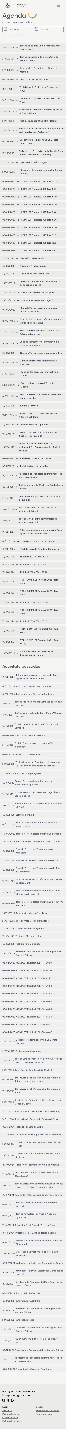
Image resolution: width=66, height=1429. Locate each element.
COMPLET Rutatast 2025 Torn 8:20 (39, 197)
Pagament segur (44, 1414)
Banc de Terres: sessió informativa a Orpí (41, 353)
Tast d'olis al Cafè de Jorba (34, 79)
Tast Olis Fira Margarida (32, 258)
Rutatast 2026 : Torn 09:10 (33, 621)
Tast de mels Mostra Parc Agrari (37, 293)
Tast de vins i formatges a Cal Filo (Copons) (37, 1165)
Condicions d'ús (10, 1418)
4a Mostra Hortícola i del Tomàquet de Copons (39, 1263)
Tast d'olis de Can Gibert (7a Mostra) (38, 121)
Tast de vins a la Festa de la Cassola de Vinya (38, 1111)
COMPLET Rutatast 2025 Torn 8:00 (39, 181)
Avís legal (7, 1410)
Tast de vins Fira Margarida (34, 274)
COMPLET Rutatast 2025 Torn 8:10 (38, 189)
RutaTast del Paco (25, 1320)
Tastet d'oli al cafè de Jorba (34, 466)
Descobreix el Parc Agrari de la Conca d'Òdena (39, 1350)
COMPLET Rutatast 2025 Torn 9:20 (39, 243)
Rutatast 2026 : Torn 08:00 (34, 557)
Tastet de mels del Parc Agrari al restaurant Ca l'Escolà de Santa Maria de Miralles (40, 447)
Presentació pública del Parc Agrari (34, 1369)
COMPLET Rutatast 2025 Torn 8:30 (39, 204)
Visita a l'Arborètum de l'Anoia (35, 458)
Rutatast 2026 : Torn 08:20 (34, 572)
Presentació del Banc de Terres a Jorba (35, 1233)
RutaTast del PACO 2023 (28, 1301)
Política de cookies (11, 1414)
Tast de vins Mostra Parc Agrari (37, 300)
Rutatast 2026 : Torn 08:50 (34, 602)
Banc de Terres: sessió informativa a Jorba (38, 841)
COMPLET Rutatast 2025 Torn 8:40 (39, 212)
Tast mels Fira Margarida (33, 266)
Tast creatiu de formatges (33, 162)
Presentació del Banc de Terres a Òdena (35, 1225)
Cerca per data (13, 34)
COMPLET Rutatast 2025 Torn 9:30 (39, 251)
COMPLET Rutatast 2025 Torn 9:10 (38, 235)
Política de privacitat (12, 1421)
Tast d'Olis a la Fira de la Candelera (39, 541)
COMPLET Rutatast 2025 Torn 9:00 (39, 227)
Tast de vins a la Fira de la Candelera (40, 549)
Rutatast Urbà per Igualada (34, 425)
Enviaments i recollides (47, 1410)
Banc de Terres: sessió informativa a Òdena (38, 834)
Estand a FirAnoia (29, 406)
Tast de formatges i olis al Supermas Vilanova (38, 1195)
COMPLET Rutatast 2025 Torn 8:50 (39, 220)
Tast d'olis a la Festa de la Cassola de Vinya (37, 1119)
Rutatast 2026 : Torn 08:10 (33, 564)
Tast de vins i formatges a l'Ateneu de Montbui (39, 1135)
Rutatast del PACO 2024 (28, 1293)
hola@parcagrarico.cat (16, 1395)
